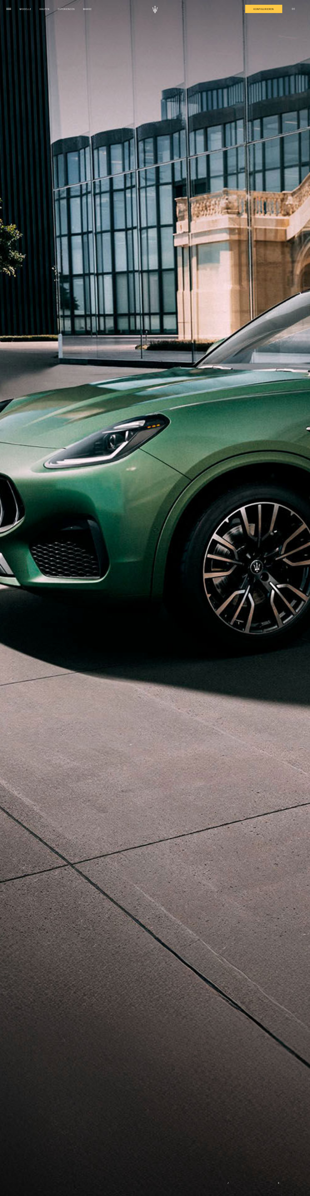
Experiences (66, 9)
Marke (87, 9)
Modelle (25, 9)
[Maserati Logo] (155, 9)
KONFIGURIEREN (263, 9)
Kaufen (44, 9)
